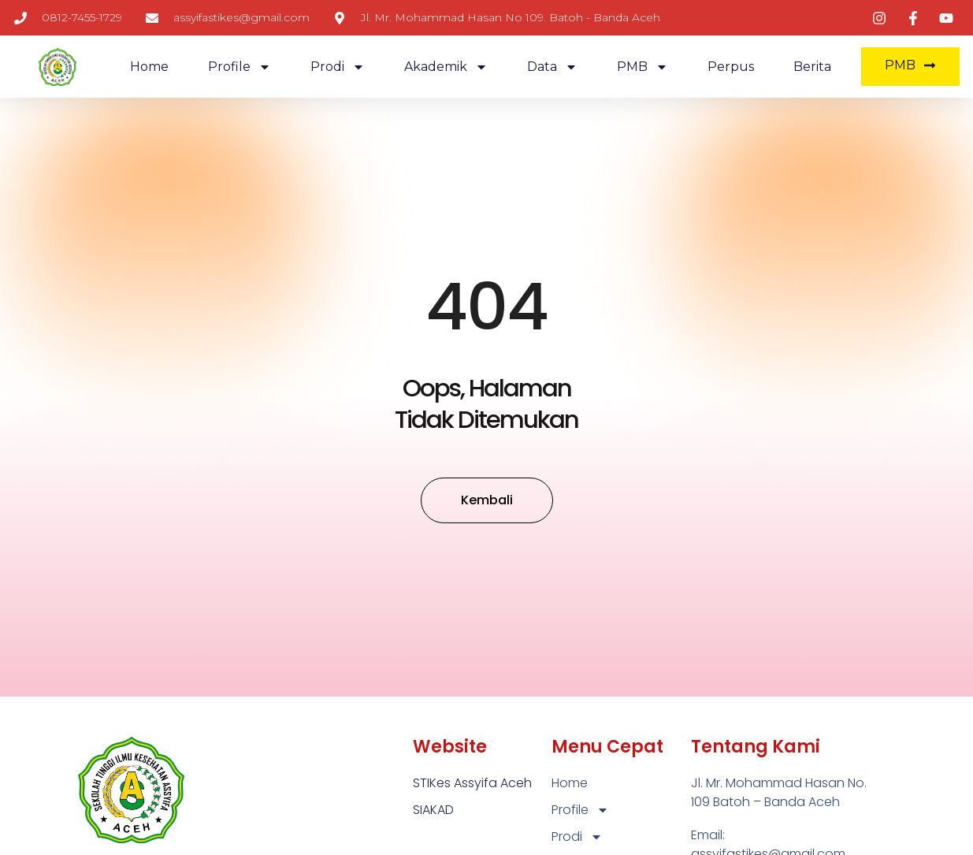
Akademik (446, 67)
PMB (642, 67)
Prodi (337, 67)
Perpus (730, 66)
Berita (812, 66)
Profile (239, 67)
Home (149, 66)
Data (552, 67)
